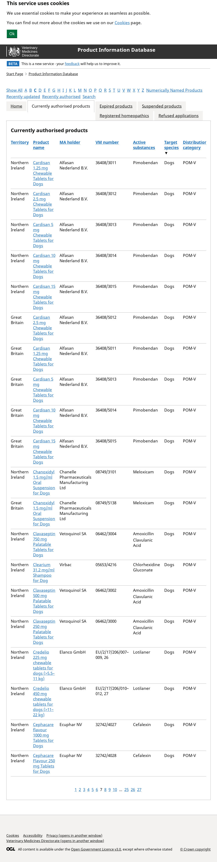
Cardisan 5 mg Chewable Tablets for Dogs (43, 235)
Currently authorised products (61, 106)
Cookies (122, 22)
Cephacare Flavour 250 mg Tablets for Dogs (44, 763)
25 (126, 789)
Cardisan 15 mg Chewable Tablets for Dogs (44, 297)
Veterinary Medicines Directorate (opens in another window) (55, 840)
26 (133, 789)
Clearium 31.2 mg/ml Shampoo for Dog (43, 572)
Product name (41, 145)
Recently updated (23, 96)
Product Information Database (116, 50)
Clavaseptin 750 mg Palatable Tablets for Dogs (44, 544)
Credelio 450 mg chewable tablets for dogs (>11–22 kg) (43, 702)
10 (115, 789)
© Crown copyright (195, 849)
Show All (14, 90)
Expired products (116, 106)
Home (16, 106)
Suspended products (162, 106)
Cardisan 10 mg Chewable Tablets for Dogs (44, 266)
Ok (12, 33)
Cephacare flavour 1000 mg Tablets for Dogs (43, 735)
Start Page (14, 74)
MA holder (70, 142)
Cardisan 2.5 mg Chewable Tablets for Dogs (43, 204)
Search (89, 96)
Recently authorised (61, 96)
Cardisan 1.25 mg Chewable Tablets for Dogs (43, 173)
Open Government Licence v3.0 (96, 849)
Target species (171, 145)
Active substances (144, 145)
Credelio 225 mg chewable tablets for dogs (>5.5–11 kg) (44, 665)
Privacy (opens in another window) (74, 835)
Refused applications (179, 115)
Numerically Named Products (174, 90)
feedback (72, 63)
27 (139, 789)
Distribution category (195, 145)
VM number (107, 142)
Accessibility (32, 835)
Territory (20, 142)
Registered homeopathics (124, 115)
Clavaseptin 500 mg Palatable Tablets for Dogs (44, 601)
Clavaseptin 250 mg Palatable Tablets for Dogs (44, 631)
